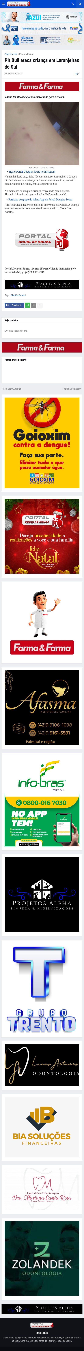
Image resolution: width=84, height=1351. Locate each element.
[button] (3, 4)
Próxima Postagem (72, 389)
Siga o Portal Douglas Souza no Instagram (32, 171)
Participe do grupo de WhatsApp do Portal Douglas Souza (40, 199)
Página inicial (11, 54)
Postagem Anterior (12, 389)
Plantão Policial (26, 54)
